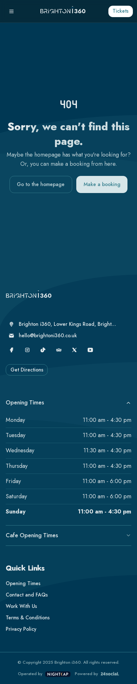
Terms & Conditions (28, 617)
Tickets (120, 11)
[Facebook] (11, 350)
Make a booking (102, 184)
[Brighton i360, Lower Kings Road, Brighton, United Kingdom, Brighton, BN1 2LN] (63, 324)
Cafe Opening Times (68, 535)
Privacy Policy (21, 629)
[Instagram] (27, 350)
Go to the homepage (41, 184)
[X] (74, 350)
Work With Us (21, 606)
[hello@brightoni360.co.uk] (63, 335)
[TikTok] (43, 350)
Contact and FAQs (27, 594)
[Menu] (11, 11)
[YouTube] (90, 350)
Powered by (97, 674)
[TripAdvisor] (59, 350)
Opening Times (68, 402)
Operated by (44, 674)
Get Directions (26, 369)
